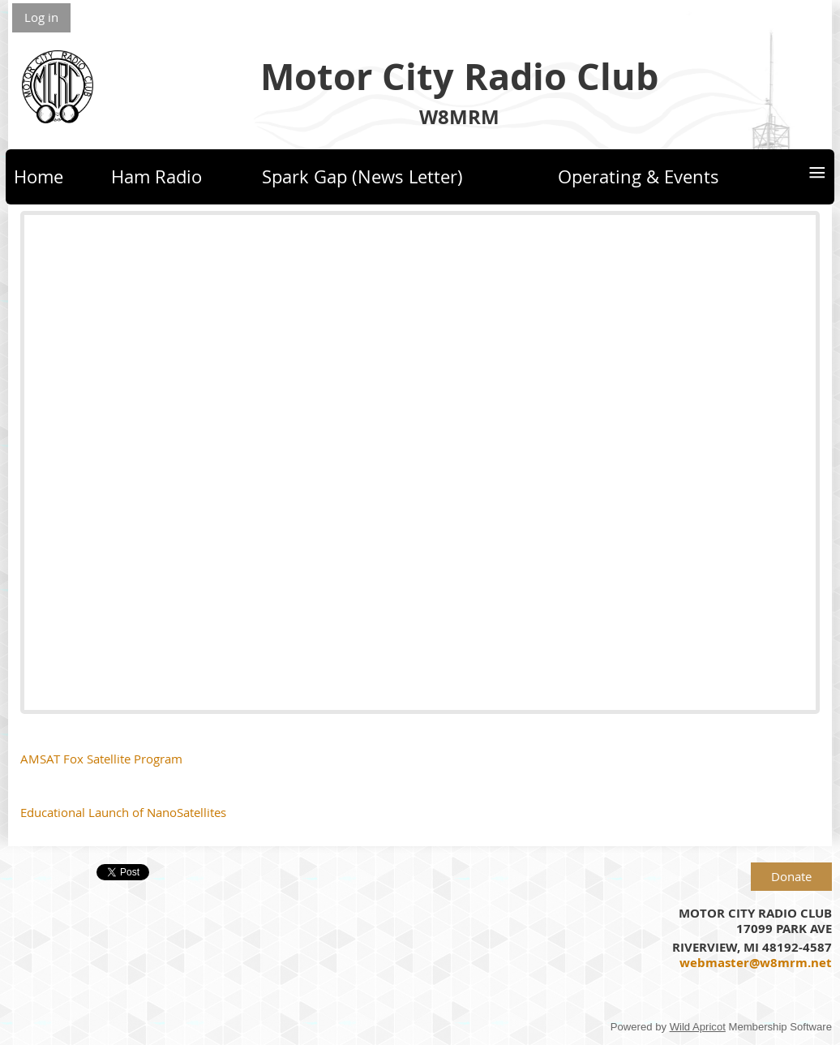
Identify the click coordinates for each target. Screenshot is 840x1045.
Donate (791, 876)
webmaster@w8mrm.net (755, 962)
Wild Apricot (698, 1027)
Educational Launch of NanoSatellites (123, 812)
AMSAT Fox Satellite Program (101, 758)
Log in (41, 17)
